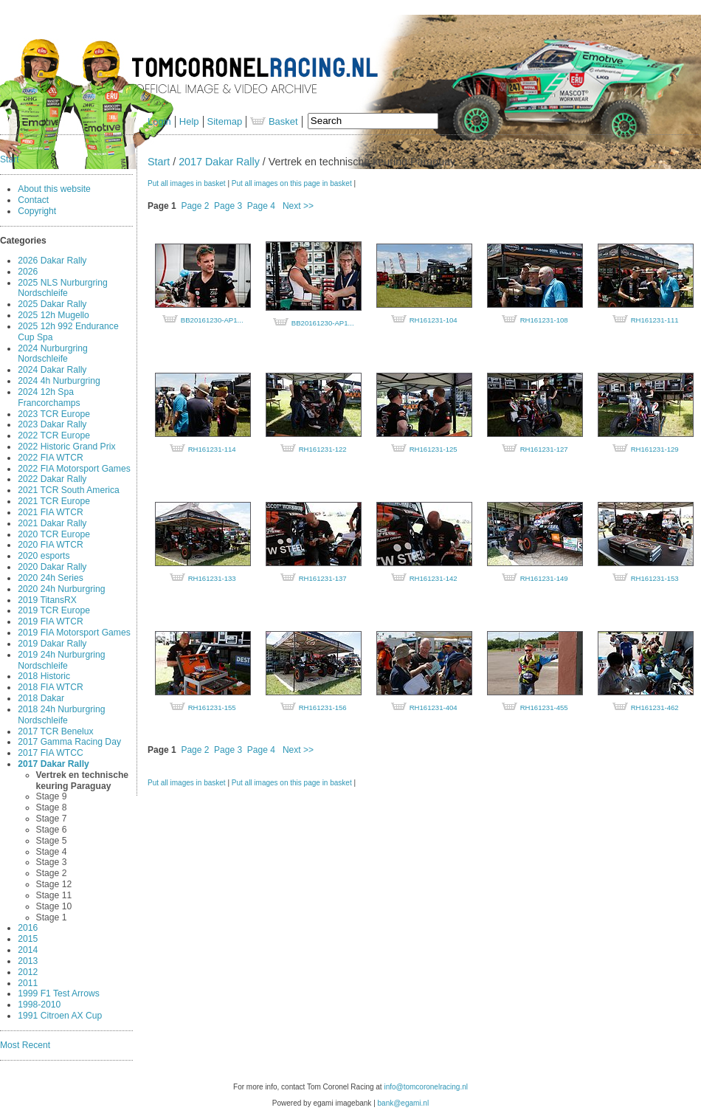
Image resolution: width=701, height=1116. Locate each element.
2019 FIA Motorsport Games (74, 632)
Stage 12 (54, 884)
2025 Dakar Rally (52, 304)
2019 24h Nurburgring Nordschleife (61, 660)
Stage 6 (51, 829)
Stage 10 (54, 906)
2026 (28, 271)
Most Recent (25, 1045)
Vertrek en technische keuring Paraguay (82, 780)
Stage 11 (54, 895)
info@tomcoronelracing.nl (426, 1087)
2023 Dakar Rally (52, 424)
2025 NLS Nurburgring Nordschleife (62, 288)
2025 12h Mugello (53, 315)
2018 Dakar (41, 698)
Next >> (298, 206)
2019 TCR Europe (54, 610)
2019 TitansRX (47, 600)
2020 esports (43, 556)
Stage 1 (51, 917)
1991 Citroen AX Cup (60, 1015)
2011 (28, 983)
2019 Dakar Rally (52, 643)
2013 (28, 961)
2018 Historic (44, 676)
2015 (28, 939)
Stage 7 (51, 818)
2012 (28, 972)
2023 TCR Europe (54, 414)
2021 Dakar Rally (52, 523)
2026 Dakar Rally (52, 260)
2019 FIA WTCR (50, 621)
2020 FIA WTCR (50, 545)
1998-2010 (39, 1004)
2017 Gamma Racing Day (69, 742)
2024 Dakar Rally (52, 370)
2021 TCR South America (68, 490)
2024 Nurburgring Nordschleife (53, 354)
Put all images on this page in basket (292, 183)
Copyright (37, 211)
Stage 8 (51, 807)
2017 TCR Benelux (55, 731)
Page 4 (261, 206)
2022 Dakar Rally (52, 479)
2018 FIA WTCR (50, 687)
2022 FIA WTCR (50, 457)
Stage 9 (51, 796)
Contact (33, 200)
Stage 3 (51, 862)
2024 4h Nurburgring (59, 381)
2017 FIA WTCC (50, 753)
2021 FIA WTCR (50, 512)
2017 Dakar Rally (53, 764)
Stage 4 (51, 852)
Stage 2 (51, 873)
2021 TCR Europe (54, 501)
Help (189, 121)
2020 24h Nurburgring (61, 589)
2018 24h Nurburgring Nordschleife (61, 715)
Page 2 (195, 206)
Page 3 (228, 206)
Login (159, 121)
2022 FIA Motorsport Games (74, 469)
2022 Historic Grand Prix (66, 446)
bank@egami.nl (403, 1103)
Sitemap (225, 121)
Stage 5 (51, 841)
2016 (28, 928)
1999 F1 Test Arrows (58, 993)
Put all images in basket (187, 183)
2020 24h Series (50, 578)
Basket (273, 121)
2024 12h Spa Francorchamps (49, 397)
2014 (28, 950)
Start (9, 159)
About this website (54, 189)
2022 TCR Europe (54, 435)
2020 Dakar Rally (52, 567)
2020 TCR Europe (54, 534)
